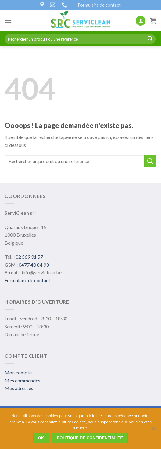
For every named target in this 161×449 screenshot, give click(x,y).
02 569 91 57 (29, 257)
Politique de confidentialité (90, 438)
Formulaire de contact (99, 5)
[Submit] (150, 39)
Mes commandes (22, 380)
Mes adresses (19, 388)
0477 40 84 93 (34, 265)
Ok (41, 438)
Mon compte (18, 372)
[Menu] (8, 20)
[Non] (153, 430)
